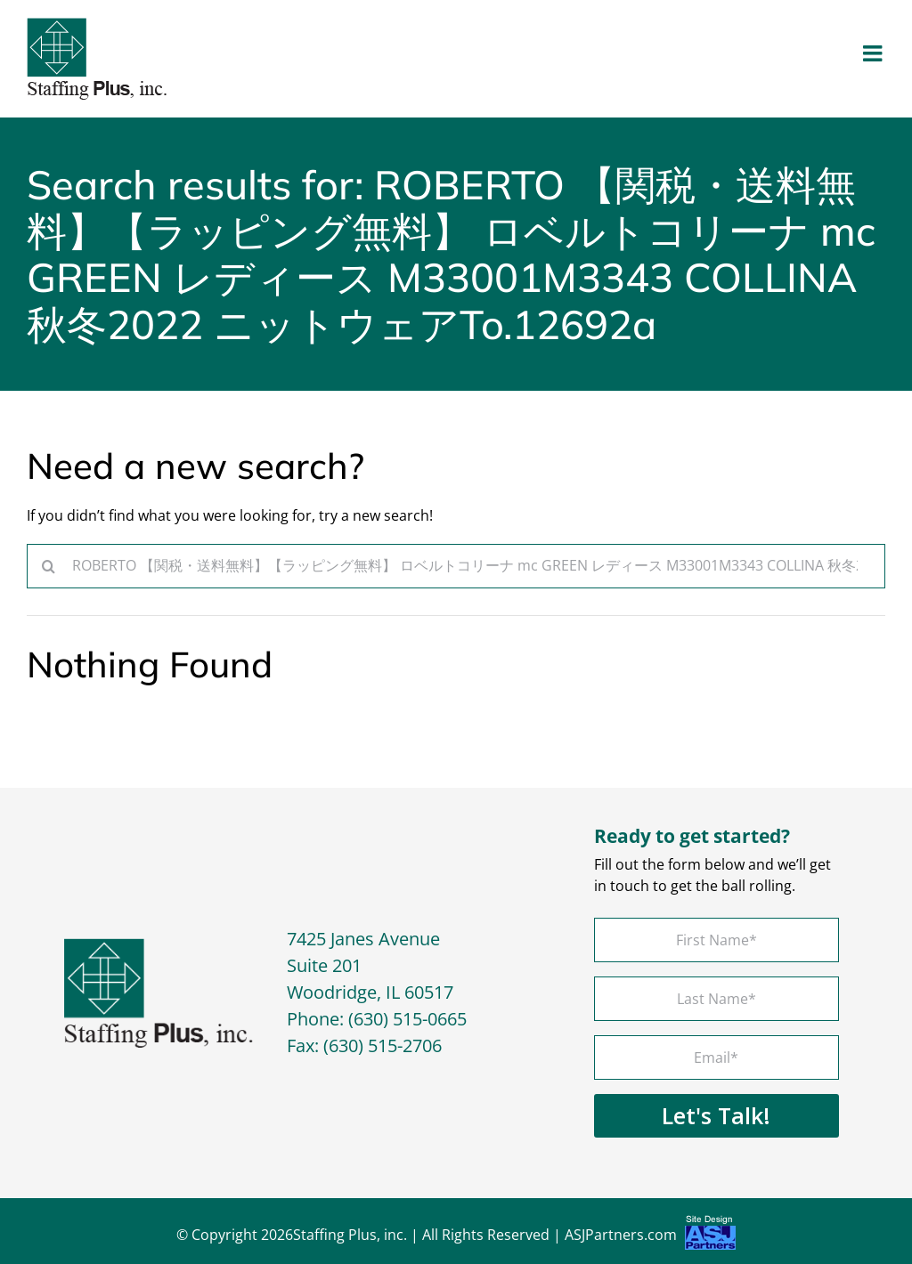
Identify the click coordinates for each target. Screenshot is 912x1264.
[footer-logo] (158, 945)
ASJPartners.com (650, 1237)
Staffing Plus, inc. (350, 1234)
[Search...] (456, 566)
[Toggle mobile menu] (874, 53)
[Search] (49, 566)
